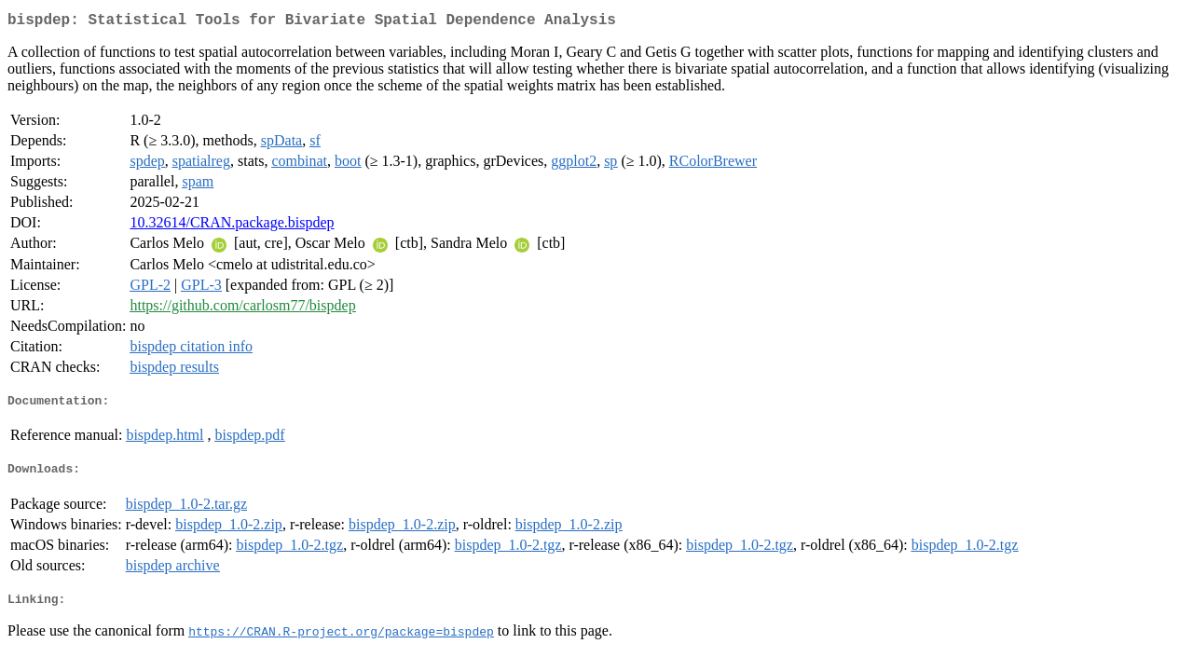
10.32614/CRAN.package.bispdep (232, 226)
